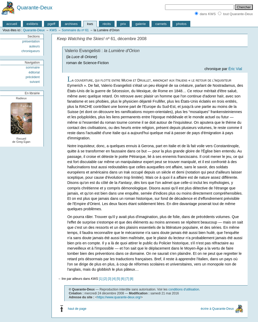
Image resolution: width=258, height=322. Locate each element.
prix (123, 24)
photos (181, 24)
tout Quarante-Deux (238, 14)
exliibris (32, 24)
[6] (123, 279)
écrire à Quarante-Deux (217, 309)
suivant (35, 82)
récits (107, 24)
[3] (109, 279)
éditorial (34, 72)
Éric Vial (235, 69)
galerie (140, 24)
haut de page (77, 309)
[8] (131, 279)
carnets (161, 24)
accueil (11, 24)
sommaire (33, 67)
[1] (101, 279)
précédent (33, 77)
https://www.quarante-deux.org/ (119, 297)
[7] (127, 279)
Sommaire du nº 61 (75, 30)
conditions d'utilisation (183, 289)
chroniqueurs (30, 51)
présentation (31, 41)
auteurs (34, 46)
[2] (105, 279)
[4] (114, 279)
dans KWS (208, 14)
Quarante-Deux (35, 7)
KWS (53, 30)
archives (71, 24)
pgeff (51, 24)
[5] (118, 279)
